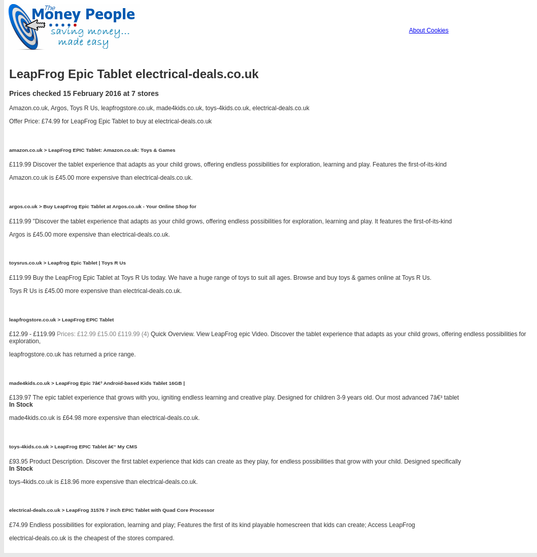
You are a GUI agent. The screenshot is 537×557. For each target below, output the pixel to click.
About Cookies (429, 30)
